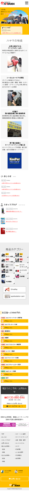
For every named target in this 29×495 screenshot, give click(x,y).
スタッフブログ (6, 440)
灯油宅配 (18, 449)
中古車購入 (19, 455)
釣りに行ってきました (12, 221)
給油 (3, 449)
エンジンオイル (20, 443)
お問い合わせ (5, 443)
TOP (3, 434)
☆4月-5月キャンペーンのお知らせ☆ (11, 189)
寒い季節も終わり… (11, 231)
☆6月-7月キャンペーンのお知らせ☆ (11, 33)
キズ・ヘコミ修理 (20, 434)
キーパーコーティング (22, 437)
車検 (3, 452)
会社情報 (18, 458)
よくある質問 (19, 452)
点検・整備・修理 (20, 440)
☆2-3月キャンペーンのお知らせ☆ (10, 195)
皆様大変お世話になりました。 (14, 211)
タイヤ (17, 446)
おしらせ (4, 437)
